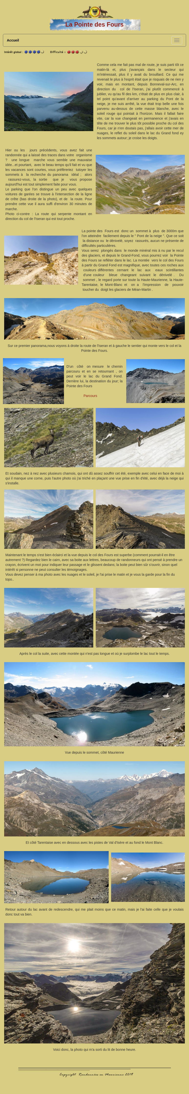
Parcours (90, 396)
